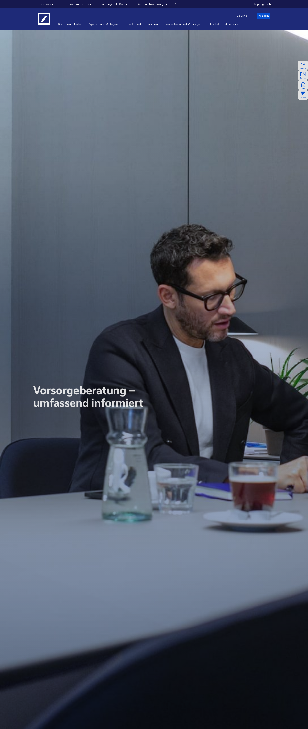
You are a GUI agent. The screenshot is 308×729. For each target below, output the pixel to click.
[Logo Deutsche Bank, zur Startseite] (44, 19)
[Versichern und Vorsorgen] (184, 24)
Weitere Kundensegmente (155, 3)
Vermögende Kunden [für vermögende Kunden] (115, 3)
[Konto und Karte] (69, 24)
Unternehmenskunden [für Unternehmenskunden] (78, 3)
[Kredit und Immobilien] (142, 24)
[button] (241, 15)
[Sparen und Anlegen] (103, 24)
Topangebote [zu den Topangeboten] (263, 3)
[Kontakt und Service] (224, 24)
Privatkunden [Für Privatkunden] (47, 3)
